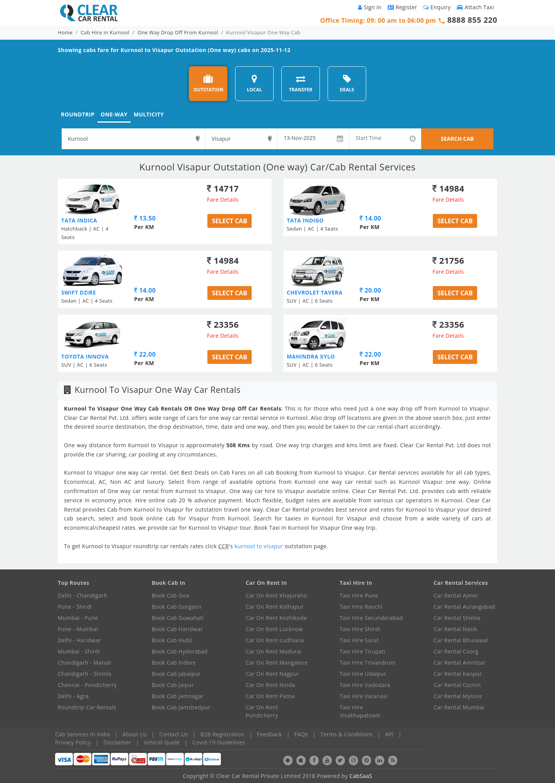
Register (402, 7)
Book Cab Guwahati (178, 617)
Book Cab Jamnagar (178, 696)
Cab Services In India (82, 734)
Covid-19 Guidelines (218, 742)
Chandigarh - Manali (84, 662)
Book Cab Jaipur (173, 685)
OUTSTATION (208, 83)
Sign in (369, 7)
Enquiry (437, 7)
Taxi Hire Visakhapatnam (360, 711)
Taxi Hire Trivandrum (367, 662)
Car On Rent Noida (270, 685)
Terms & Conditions (346, 734)
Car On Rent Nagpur (272, 673)
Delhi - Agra (73, 696)
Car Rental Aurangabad (464, 606)
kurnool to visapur (259, 546)
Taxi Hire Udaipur (363, 673)
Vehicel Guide (162, 742)
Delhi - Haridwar (79, 640)
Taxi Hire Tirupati (362, 651)
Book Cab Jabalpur (176, 673)
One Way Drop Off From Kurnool (178, 32)
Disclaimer (117, 742)
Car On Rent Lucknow (274, 629)
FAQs (301, 734)
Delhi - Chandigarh (82, 595)
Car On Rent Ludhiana (275, 640)
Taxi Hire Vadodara (365, 685)
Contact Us (173, 734)
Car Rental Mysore (458, 696)
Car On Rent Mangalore (277, 662)
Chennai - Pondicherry (87, 685)
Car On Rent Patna (270, 696)
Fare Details (223, 199)
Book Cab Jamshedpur (181, 707)
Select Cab (229, 221)
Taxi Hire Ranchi (361, 606)
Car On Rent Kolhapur (275, 606)
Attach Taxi (475, 7)
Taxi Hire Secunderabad (371, 617)
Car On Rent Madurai (274, 651)
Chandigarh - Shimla (84, 673)
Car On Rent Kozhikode (276, 617)
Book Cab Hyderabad (180, 651)
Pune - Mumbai (78, 629)
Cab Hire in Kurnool (105, 32)
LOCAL (254, 83)
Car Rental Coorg (456, 651)
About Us (135, 734)
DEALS (347, 83)
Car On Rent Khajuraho (276, 595)
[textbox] (133, 138)
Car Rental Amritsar (460, 662)
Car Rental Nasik (455, 629)
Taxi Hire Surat (359, 640)
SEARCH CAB (457, 138)
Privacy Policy (73, 742)
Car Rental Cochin (457, 685)
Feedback (269, 734)
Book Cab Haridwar (177, 629)
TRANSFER (301, 83)
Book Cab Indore (174, 662)
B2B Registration (222, 734)
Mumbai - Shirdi (79, 651)
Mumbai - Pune (78, 617)
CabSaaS (361, 776)
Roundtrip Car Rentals (87, 707)
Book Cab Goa (170, 595)
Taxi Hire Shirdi (360, 629)
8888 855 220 (472, 20)
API (389, 734)
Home (65, 32)
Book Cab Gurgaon (177, 606)
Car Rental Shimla (457, 617)
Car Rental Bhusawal (461, 640)
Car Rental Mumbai (459, 707)
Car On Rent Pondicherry (262, 711)
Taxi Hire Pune (359, 595)
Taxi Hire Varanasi (363, 696)
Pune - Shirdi (75, 606)
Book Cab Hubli (172, 640)
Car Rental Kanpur (458, 673)
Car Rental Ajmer (456, 595)
